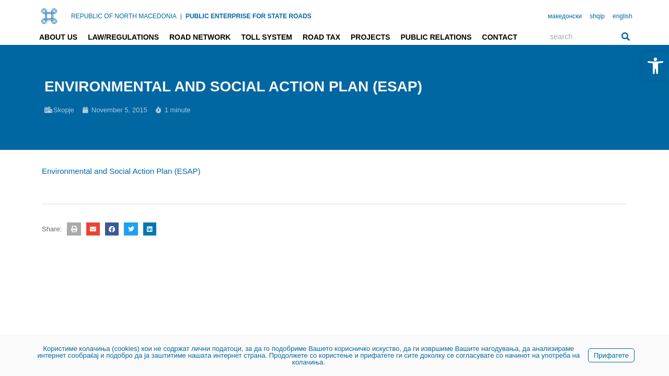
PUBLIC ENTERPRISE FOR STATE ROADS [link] (249, 16)
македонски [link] (565, 16)
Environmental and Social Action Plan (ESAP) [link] (121, 171)
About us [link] (58, 37)
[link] (655, 65)
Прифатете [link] (611, 355)
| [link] (181, 16)
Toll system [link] (266, 37)
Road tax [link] (321, 37)
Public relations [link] (435, 37)
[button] (73, 229)
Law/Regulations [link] (123, 37)
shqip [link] (597, 16)
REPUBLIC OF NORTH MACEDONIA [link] (124, 16)
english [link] (622, 16)
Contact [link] (499, 37)
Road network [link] (199, 37)
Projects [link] (370, 37)
